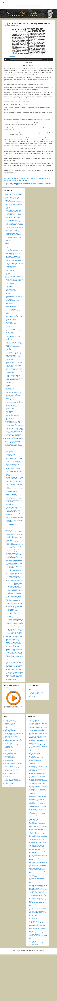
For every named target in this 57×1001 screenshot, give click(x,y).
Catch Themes (34, 952)
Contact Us (7, 243)
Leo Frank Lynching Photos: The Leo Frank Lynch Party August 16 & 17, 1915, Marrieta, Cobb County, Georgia (14, 370)
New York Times (9, 455)
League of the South (9, 747)
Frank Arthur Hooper (10, 333)
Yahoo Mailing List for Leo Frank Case (13, 785)
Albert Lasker (9, 302)
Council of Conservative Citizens (11, 721)
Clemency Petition (10, 326)
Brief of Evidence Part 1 (10, 719)
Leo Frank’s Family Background (13, 422)
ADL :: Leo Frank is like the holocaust (14, 294)
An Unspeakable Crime (11, 309)
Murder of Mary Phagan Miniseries (13, 392)
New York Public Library (11, 399)
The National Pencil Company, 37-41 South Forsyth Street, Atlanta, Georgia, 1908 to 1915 (14, 654)
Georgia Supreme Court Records (36, 692)
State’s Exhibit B (9, 411)
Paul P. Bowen (47, 183)
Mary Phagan (37, 183)
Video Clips (8, 240)
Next (51, 21)
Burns (7, 320)
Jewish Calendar (8, 743)
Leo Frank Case (9, 359)
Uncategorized (32, 696)
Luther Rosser (9, 382)
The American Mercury (9, 770)
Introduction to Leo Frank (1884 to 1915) (13, 421)
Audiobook (31, 689)
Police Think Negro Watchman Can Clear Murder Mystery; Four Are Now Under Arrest (37, 904)
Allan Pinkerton (9, 303)
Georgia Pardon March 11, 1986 (13, 335)
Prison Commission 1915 (11, 406)
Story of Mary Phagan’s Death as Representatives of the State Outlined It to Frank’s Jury (38, 781)
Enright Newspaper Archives (11, 729)
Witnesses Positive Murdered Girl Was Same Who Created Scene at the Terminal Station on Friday (38, 855)
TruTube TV (7, 776)
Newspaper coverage (18, 183)
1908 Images (9, 286)
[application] (28, 59)
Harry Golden (9, 269)
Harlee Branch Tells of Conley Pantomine (37, 876)
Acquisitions (8, 293)
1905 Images (9, 284)
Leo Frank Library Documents (11, 751)
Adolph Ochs (9, 299)
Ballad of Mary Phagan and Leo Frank (14, 210)
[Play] (5, 60)
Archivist (16, 25)
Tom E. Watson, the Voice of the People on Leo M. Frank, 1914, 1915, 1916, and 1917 (14, 658)
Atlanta (7, 313)
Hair (8, 571)
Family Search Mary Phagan (11, 730)
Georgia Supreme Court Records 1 (13, 336)
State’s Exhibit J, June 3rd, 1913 (14, 596)
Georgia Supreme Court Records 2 (13, 338)
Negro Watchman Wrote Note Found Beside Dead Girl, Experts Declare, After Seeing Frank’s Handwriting (37, 848)
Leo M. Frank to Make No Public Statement (38, 795)
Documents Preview (10, 329)
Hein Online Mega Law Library (11, 736)
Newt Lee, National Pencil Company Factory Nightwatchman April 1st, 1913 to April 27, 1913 (14, 403)
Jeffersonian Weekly (10, 454)
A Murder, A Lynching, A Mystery (11, 195)
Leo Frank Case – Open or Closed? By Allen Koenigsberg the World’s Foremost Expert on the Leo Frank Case (14, 645)
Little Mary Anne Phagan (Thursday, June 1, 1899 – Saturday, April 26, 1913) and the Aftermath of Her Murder (14, 378)
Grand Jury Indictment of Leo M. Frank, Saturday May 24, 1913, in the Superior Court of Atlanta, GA (14, 546)
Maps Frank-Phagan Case (10, 753)
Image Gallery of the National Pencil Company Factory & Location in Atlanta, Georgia (14, 344)
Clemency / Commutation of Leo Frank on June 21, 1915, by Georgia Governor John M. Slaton (14, 539)
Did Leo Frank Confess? (10, 724)
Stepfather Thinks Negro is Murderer (36, 861)
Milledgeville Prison (10, 388)
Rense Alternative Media (10, 766)
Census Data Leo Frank (11, 323)
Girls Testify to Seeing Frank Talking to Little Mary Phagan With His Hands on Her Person (38, 937)
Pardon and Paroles (10, 405)
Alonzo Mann (9, 305)
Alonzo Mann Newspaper (11, 306)
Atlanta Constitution (10, 449)
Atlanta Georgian (9, 451)
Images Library (8, 737)
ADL (30, 687)
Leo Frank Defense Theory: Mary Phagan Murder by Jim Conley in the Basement (14, 362)
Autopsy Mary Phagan (11, 319)
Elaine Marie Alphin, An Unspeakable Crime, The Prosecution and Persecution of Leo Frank (14, 490)
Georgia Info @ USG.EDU (10, 734)
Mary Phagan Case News (10, 754)
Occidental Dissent (9, 760)
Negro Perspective (10, 515)
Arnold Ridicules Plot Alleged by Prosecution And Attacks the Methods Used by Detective (38, 900)
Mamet (7, 272)
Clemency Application (10, 325)
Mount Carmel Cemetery (11, 391)
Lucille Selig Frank (10, 381)
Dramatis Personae (9, 244)
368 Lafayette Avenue (10, 289)
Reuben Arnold (9, 409)
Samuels (8, 273)
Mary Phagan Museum (33, 693)
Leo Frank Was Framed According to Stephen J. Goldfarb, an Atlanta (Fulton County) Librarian (14, 500)
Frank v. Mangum (10, 543)
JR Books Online (8, 746)
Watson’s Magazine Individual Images (14, 419)
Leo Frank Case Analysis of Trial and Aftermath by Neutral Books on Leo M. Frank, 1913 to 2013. (14, 649)
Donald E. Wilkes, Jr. (10, 475)
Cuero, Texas (9, 328)
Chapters (8, 205)
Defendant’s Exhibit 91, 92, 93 (13, 610)
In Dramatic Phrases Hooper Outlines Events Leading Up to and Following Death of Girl (38, 815)
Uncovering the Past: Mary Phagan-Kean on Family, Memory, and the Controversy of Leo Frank (38, 746)
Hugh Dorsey (9, 340)
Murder (41, 183)
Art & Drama (7, 208)
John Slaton (8, 349)
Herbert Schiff (9, 339)
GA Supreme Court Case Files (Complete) (14, 733)
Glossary (8, 207)
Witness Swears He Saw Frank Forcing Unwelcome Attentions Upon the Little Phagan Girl (37, 930)
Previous (46, 21)
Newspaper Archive (9, 759)
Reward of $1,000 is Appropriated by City (37, 845)
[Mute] (47, 60)
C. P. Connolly (9, 322)
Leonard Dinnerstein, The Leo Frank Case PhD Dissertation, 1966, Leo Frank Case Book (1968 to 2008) (14, 509)
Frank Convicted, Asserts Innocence (36, 767)
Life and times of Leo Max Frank (13, 375)
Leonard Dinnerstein (10, 372)
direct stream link (18, 707)
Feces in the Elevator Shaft (12, 541)
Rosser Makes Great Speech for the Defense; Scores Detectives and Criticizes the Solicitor (38, 801)
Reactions (7, 457)
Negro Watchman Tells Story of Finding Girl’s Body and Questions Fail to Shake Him (37, 908)
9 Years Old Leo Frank (11, 290)
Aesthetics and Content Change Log (14, 204)
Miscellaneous (9, 389)
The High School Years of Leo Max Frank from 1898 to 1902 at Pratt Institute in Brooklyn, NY (13, 436)
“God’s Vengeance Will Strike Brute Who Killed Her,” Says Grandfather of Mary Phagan (37, 871)
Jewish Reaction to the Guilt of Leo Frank (13, 744)
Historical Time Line (10, 270)
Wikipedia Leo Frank (9, 783)
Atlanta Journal (30, 183)
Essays (30, 690)
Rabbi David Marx (10, 408)
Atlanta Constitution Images (12, 315)
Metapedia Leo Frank (9, 756)
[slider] (26, 59)
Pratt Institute (9, 426)
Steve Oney (8, 412)
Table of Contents (10, 274)
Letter (7, 373)
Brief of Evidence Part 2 (10, 720)
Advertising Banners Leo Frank (12, 300)
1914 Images (9, 287)
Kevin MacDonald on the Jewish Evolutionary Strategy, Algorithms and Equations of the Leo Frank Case (14, 641)
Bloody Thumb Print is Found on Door (37, 868)
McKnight (8, 386)
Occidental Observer (9, 762)
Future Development (9, 267)
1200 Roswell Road (10, 283)
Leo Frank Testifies (33, 721)
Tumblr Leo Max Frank (9, 777)
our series (12, 56)
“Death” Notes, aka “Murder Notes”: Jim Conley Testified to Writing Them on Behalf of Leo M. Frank (14, 281)
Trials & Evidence (8, 530)
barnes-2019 (7, 241)
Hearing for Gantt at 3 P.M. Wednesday (37, 829)
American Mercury (10, 307)
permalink (16, 184)
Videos (30, 697)
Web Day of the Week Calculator (12, 779)
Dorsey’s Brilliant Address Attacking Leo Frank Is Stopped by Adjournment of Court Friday (38, 811)
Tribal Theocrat (8, 774)
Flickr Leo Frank (8, 731)
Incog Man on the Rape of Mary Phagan (13, 739)
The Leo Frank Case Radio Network (12, 528)
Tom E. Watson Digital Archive (11, 773)
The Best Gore (8, 772)
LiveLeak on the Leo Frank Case (13, 511)
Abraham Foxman (10, 292)
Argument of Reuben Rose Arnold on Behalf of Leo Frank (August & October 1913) (15, 608)
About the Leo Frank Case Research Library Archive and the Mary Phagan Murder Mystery (12, 199)
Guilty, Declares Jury (33, 772)
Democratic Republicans (10, 723)
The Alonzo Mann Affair (11, 266)
